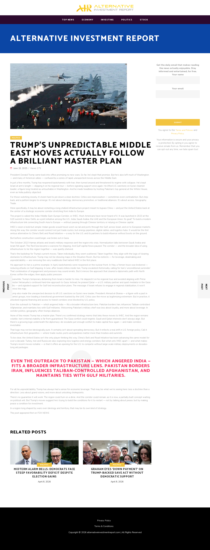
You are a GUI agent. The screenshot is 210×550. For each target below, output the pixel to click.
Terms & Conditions (103, 526)
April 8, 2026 (44, 481)
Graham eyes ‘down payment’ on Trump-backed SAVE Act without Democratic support (117, 473)
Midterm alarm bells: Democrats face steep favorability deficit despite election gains (44, 473)
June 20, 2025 (20, 168)
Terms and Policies (184, 130)
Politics (16, 138)
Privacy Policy (177, 133)
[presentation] (178, 109)
